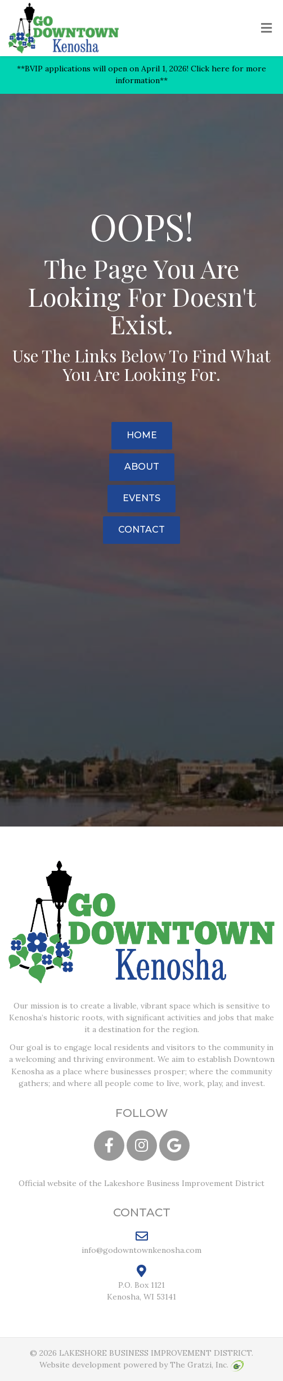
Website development (80, 1365)
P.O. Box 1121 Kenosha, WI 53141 (141, 1283)
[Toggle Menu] (266, 28)
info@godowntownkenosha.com (141, 1242)
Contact (141, 529)
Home (142, 435)
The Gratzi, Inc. (207, 1365)
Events (141, 498)
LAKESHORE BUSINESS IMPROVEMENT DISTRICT (155, 1353)
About (141, 466)
